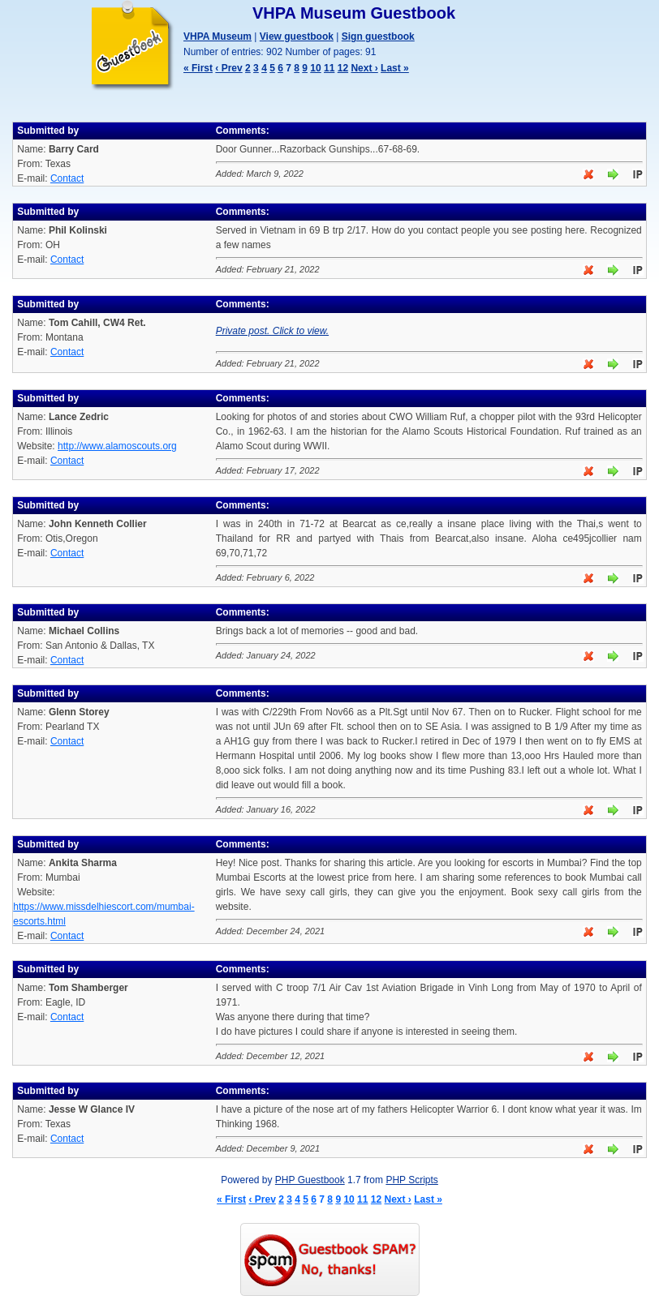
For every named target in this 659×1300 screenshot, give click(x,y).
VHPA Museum (217, 36)
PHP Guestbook (310, 1180)
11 (329, 68)
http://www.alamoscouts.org (117, 446)
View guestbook (297, 36)
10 (315, 68)
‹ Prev (228, 68)
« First (198, 68)
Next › (364, 68)
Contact (67, 178)
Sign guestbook (378, 36)
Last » (395, 68)
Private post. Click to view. (272, 331)
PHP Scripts (411, 1180)
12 (343, 68)
